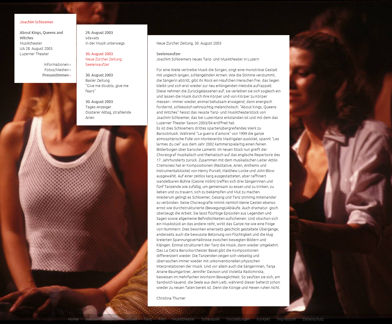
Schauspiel (211, 319)
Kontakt (263, 319)
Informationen (57, 64)
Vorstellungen (238, 319)
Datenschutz (313, 319)
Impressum (286, 319)
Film (162, 319)
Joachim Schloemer (36, 21)
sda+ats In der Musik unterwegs (105, 38)
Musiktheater (183, 319)
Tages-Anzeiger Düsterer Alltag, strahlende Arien (108, 109)
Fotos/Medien (58, 69)
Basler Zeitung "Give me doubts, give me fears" (107, 83)
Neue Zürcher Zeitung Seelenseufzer (103, 59)
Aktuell (131, 319)
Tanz (148, 319)
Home (73, 319)
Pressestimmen (56, 74)
